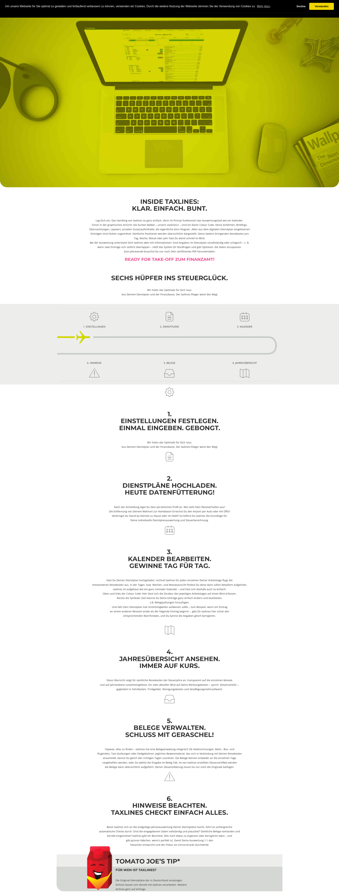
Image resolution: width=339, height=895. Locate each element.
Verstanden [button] (321, 6)
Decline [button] (301, 6)
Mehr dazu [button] (263, 6)
